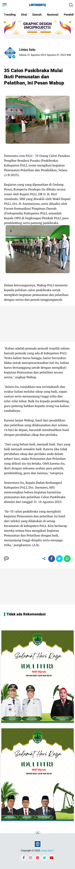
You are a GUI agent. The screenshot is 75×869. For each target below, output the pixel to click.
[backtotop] (37, 834)
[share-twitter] (59, 558)
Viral (24, 14)
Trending (10, 14)
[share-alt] (43, 558)
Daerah (37, 14)
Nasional (52, 14)
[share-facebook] (51, 558)
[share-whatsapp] (67, 558)
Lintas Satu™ (47, 850)
